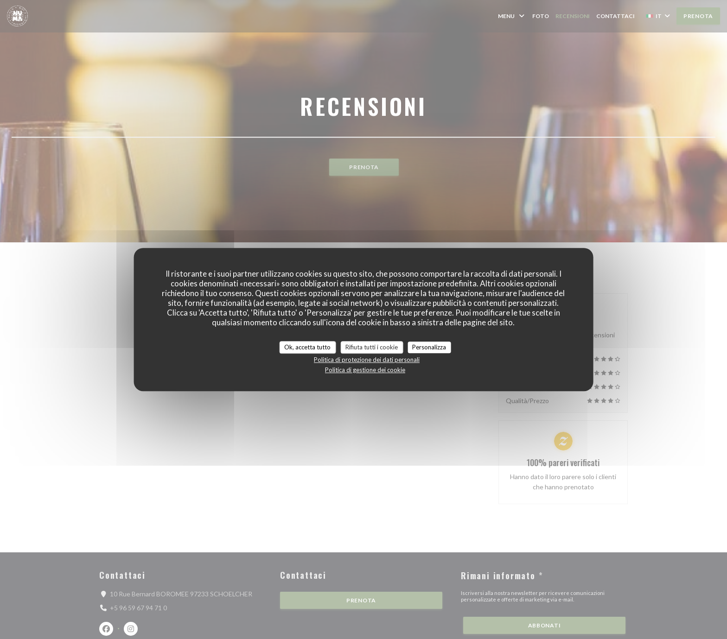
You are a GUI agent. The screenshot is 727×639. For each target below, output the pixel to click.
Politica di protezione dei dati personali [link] (367, 359)
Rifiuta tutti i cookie (371, 347)
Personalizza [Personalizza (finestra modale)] (429, 347)
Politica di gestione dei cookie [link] (365, 369)
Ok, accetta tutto (307, 347)
